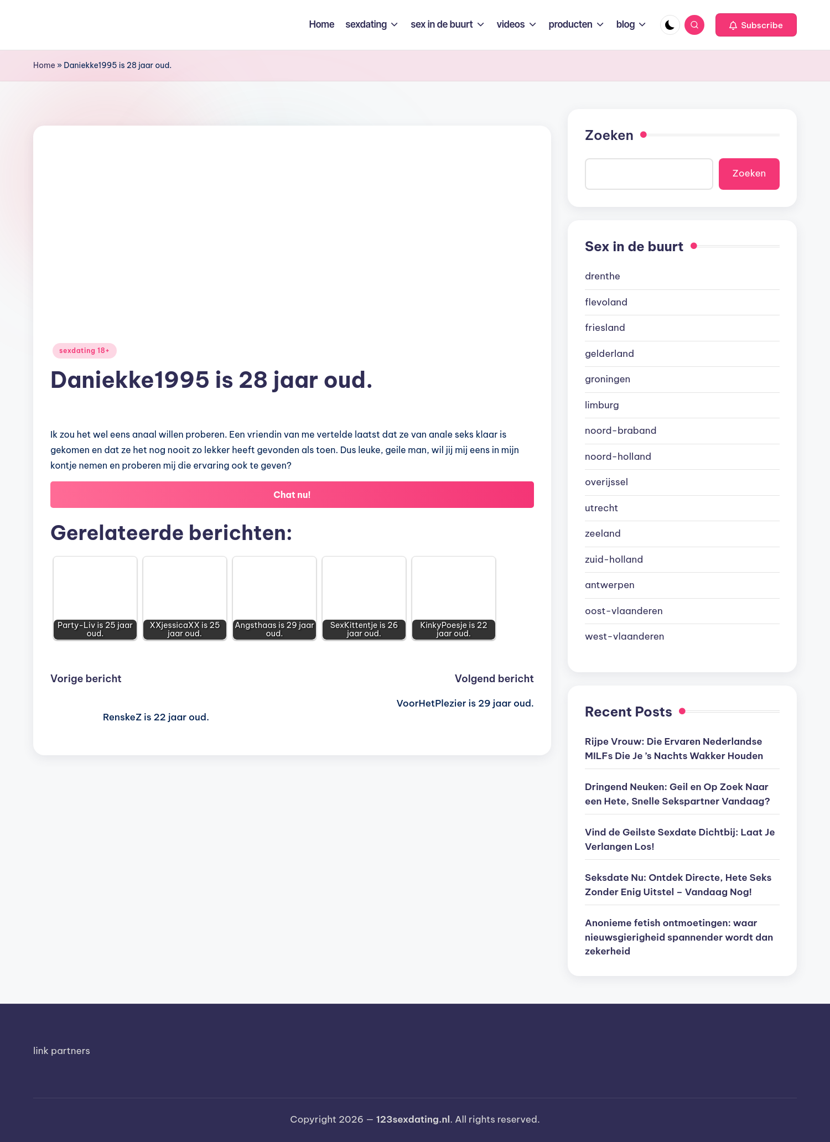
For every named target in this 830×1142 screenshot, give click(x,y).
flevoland (606, 302)
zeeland (603, 533)
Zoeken (609, 135)
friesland (605, 327)
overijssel (606, 482)
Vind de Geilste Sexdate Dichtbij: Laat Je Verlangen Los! (680, 839)
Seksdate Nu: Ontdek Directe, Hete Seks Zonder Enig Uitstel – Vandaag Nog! (678, 884)
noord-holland (618, 456)
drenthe (602, 276)
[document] (682, 456)
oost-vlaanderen (624, 611)
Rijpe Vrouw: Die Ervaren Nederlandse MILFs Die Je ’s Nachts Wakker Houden (674, 748)
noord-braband (621, 430)
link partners (61, 1051)
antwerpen (610, 585)
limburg (602, 405)
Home (44, 65)
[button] (756, 25)
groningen (607, 379)
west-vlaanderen (625, 636)
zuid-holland (614, 559)
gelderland (609, 353)
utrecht (601, 508)
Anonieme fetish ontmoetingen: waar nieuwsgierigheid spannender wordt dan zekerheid (679, 937)
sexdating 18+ (84, 350)
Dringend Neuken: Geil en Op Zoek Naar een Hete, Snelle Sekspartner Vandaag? (677, 794)
